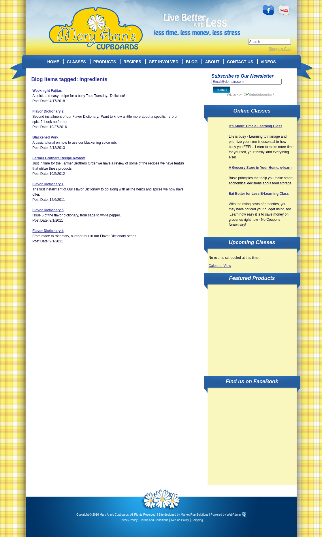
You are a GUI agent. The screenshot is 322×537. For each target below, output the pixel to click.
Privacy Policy (129, 520)
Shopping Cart (280, 49)
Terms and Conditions (154, 520)
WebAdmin (234, 514)
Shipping (197, 520)
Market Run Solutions (194, 514)
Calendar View (220, 266)
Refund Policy (180, 520)
